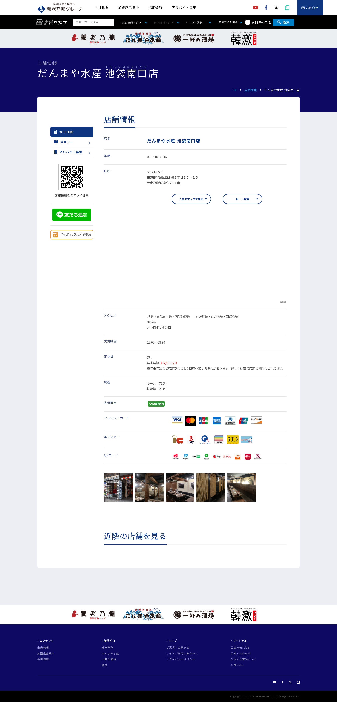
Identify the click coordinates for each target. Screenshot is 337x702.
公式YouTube (240, 647)
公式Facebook (241, 653)
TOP (233, 90)
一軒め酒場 (109, 659)
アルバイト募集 (184, 7)
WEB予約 (64, 132)
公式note (237, 665)
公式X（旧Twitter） (244, 659)
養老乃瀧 (107, 647)
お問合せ (312, 8)
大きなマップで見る (191, 199)
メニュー (64, 142)
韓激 (105, 665)
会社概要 (102, 7)
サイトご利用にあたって (182, 653)
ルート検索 (242, 199)
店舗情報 (250, 90)
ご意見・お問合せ (178, 647)
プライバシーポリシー (180, 659)
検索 (283, 22)
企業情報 (43, 647)
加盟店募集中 (128, 7)
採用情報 (155, 7)
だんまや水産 (110, 653)
